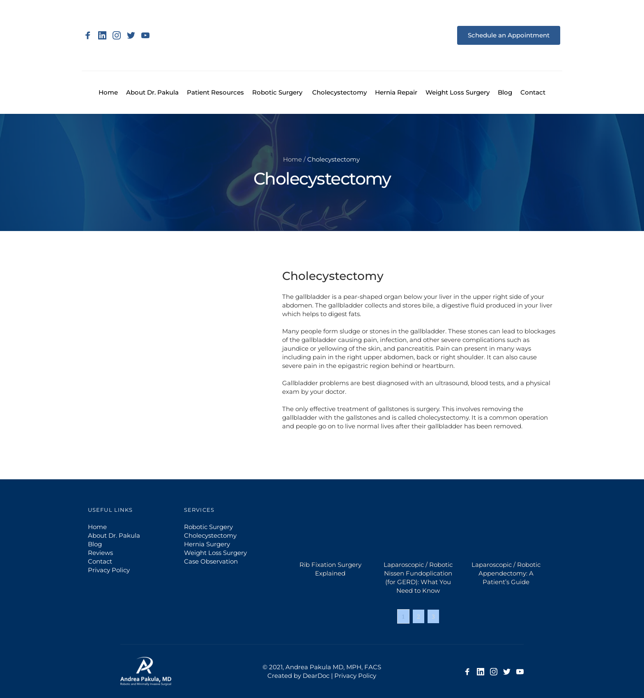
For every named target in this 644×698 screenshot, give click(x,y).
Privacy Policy (109, 570)
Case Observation (211, 561)
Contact (101, 561)
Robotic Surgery (208, 527)
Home (292, 159)
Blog (95, 544)
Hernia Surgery (207, 544)
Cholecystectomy (210, 535)
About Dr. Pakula (114, 535)
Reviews (100, 553)
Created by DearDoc (298, 676)
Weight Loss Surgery (215, 553)
